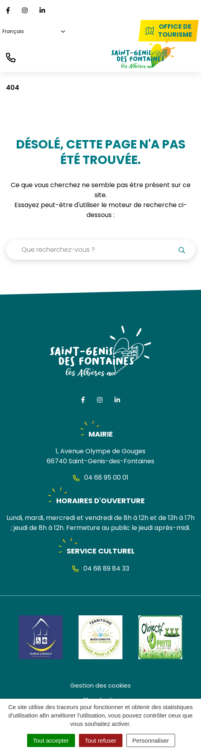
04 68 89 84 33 (100, 568)
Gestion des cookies (100, 685)
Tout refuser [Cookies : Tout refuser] (100, 740)
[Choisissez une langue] (32, 32)
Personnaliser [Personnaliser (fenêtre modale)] (150, 740)
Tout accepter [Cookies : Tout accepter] (51, 740)
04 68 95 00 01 (100, 477)
